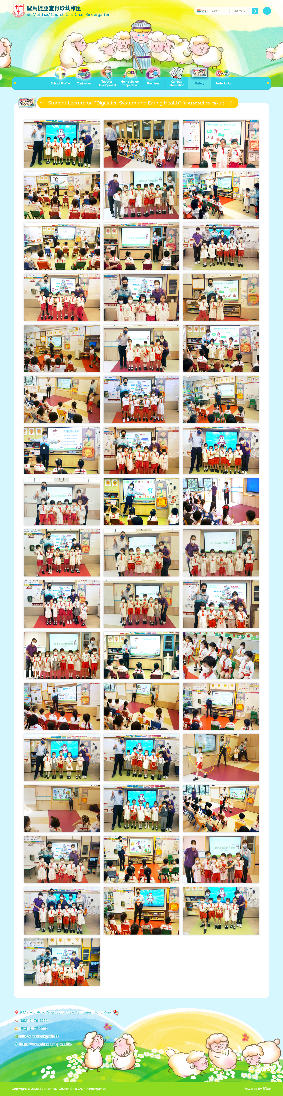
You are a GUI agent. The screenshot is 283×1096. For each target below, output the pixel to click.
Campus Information (176, 82)
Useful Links (223, 81)
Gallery (199, 81)
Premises (153, 81)
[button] (138, 103)
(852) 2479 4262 (34, 1020)
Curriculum (83, 81)
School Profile (60, 81)
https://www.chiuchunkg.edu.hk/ (46, 1044)
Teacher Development (106, 82)
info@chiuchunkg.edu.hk (39, 1036)
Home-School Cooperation (130, 82)
